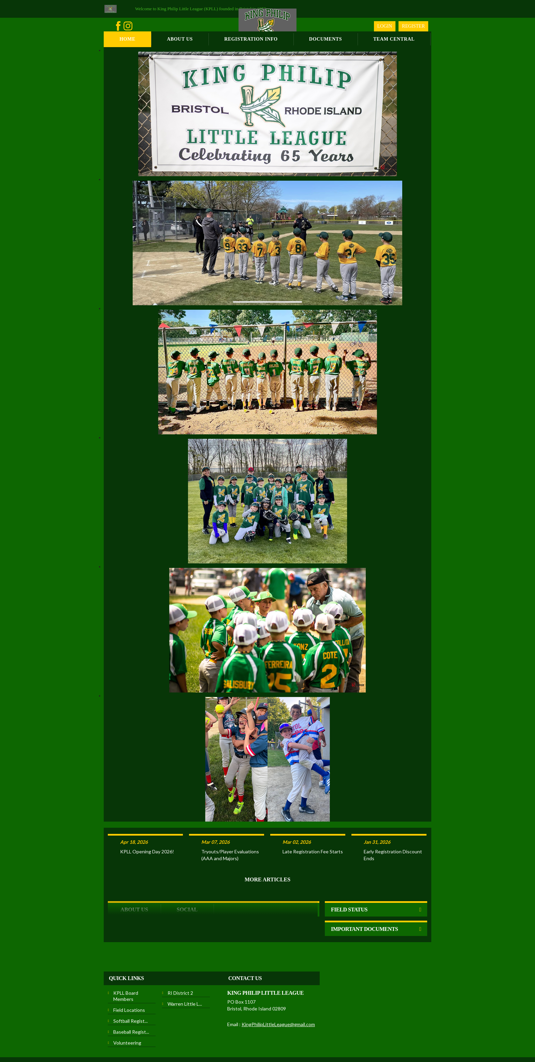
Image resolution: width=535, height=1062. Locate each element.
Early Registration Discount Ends (393, 828)
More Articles (267, 853)
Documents (325, 39)
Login (384, 26)
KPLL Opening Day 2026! (147, 825)
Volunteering (127, 1016)
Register (413, 26)
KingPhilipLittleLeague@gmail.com (278, 998)
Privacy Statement (204, 1041)
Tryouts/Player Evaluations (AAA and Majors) (230, 828)
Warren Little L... (185, 977)
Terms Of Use (238, 1041)
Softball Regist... (130, 994)
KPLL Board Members (125, 969)
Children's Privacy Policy (317, 1041)
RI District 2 (180, 966)
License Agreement (273, 1041)
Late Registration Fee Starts (313, 825)
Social (187, 883)
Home (127, 39)
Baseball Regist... (131, 1005)
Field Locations (129, 983)
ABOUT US (134, 883)
